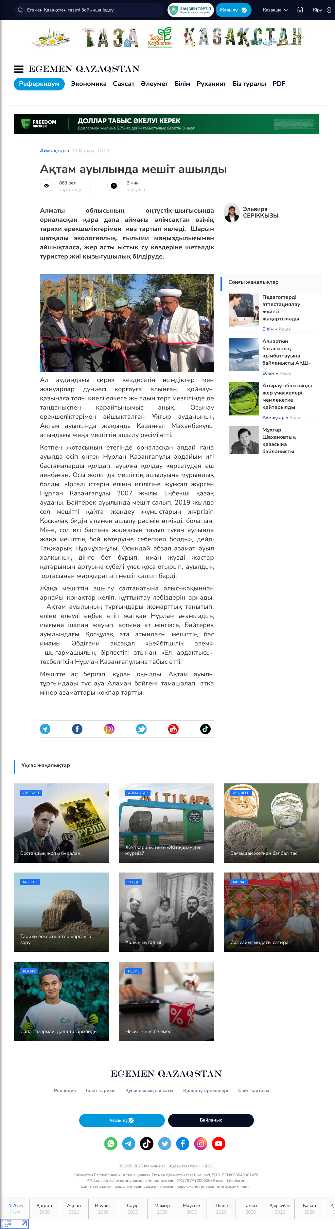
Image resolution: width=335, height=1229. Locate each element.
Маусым (191, 1209)
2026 (15, 1209)
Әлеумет (154, 83)
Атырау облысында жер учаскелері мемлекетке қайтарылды (287, 396)
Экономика (89, 83)
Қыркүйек (280, 1209)
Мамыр (162, 1209)
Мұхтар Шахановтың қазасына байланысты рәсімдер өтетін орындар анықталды (282, 451)
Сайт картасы (253, 1090)
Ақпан (73, 1209)
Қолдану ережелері (205, 1090)
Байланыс (211, 1120)
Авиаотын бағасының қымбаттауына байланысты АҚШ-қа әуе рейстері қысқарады (286, 359)
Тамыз (250, 1209)
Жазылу (234, 10)
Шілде (221, 1209)
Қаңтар (44, 1209)
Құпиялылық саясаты (149, 1090)
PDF (279, 83)
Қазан (309, 1209)
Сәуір (132, 1209)
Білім (182, 83)
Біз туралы (249, 83)
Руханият (211, 83)
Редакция (65, 1090)
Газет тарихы (100, 1090)
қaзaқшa (276, 10)
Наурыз (103, 1209)
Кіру (322, 10)
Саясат (123, 83)
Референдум (39, 83)
